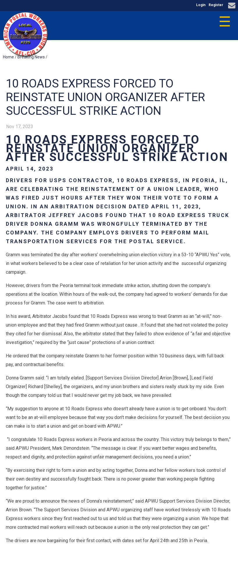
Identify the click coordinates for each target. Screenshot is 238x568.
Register (216, 5)
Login (200, 5)
